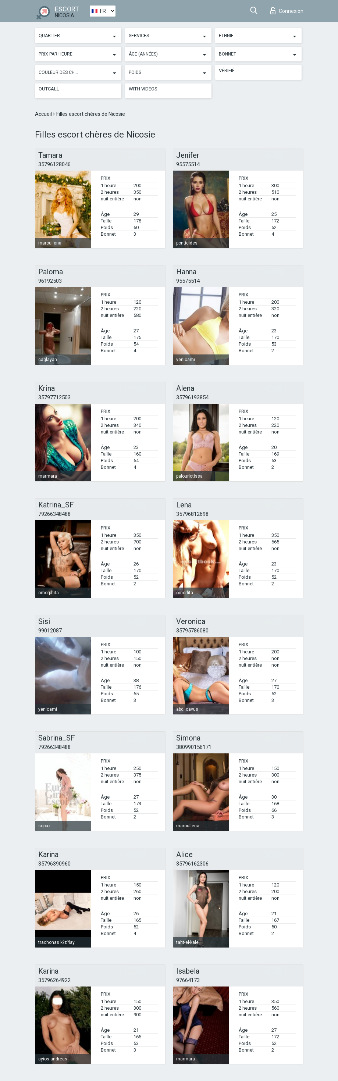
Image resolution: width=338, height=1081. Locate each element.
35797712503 (54, 397)
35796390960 (54, 863)
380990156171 (193, 747)
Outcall (49, 89)
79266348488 (54, 514)
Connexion (286, 11)
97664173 (188, 980)
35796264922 (54, 980)
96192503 (50, 281)
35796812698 (192, 514)
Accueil (44, 114)
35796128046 (54, 164)
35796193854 (192, 397)
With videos (143, 89)
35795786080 (192, 630)
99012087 (50, 630)
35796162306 (192, 863)
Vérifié (227, 70)
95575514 (188, 164)
